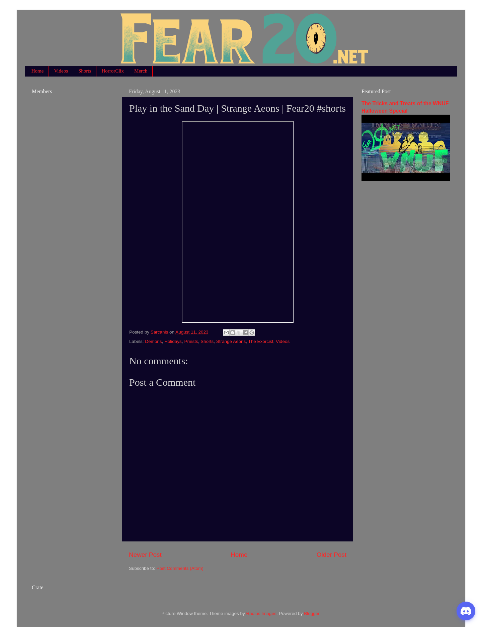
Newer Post (145, 554)
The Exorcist (260, 341)
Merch (140, 71)
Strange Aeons (231, 341)
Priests (191, 341)
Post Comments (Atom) (180, 568)
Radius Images (261, 613)
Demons (153, 341)
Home (37, 71)
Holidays (173, 341)
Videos (61, 71)
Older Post (331, 554)
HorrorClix (112, 71)
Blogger (311, 613)
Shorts (84, 71)
